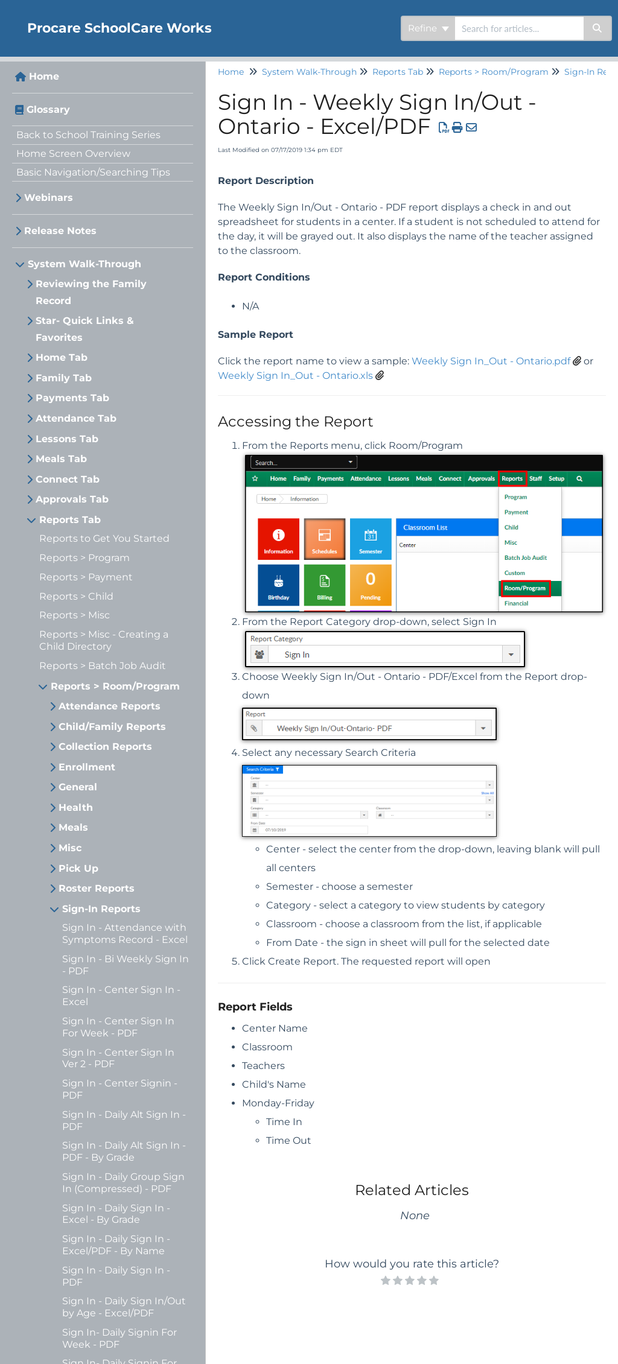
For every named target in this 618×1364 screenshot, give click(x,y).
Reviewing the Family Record (91, 292)
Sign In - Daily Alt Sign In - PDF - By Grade (124, 1151)
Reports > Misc (74, 615)
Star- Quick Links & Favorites (85, 329)
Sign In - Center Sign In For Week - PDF (118, 1027)
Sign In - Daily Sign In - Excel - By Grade (116, 1214)
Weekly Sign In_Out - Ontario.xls (295, 375)
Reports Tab (70, 519)
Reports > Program (84, 557)
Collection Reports (105, 746)
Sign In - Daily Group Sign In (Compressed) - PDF (123, 1182)
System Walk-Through (84, 264)
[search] (519, 28)
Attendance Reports (110, 706)
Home (44, 76)
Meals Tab (61, 459)
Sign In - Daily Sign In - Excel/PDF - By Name (116, 1245)
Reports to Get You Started (104, 538)
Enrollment (87, 767)
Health (76, 807)
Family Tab (64, 378)
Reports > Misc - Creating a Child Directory (103, 640)
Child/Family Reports (112, 726)
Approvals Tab (72, 499)
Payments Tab (72, 398)
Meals (73, 827)
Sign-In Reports (101, 909)
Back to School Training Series (88, 135)
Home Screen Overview (73, 153)
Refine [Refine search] (428, 28)
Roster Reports (97, 888)
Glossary (48, 109)
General (78, 787)
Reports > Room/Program (115, 686)
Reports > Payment (86, 577)
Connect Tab (68, 479)
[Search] (598, 28)
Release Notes (60, 230)
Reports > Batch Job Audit (102, 665)
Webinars (48, 197)
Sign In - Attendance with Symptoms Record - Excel (125, 933)
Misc (70, 848)
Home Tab (62, 357)
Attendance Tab (76, 418)
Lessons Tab (67, 439)
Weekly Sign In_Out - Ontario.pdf (491, 361)
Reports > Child (76, 596)
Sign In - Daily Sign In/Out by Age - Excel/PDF (124, 1307)
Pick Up (78, 868)
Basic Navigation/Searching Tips (93, 172)
